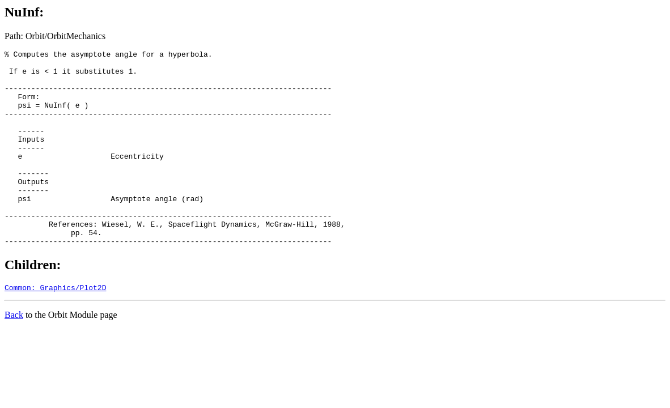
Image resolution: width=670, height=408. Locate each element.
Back (14, 355)
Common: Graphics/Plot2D (55, 328)
